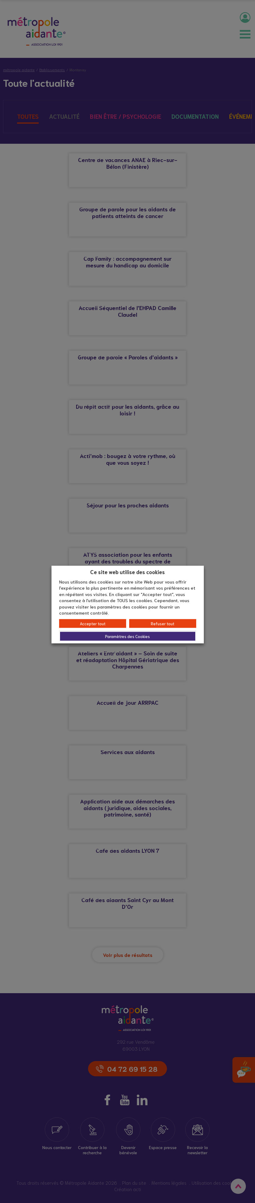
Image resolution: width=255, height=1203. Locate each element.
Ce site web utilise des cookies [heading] (127, 571)
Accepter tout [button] (92, 623)
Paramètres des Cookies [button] (127, 636)
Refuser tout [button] (162, 623)
